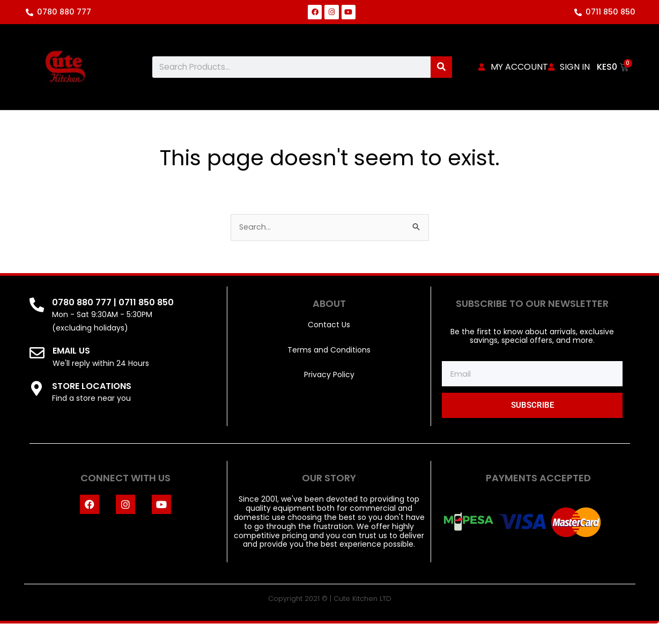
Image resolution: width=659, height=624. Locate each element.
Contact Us (329, 325)
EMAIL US (72, 351)
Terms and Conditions (329, 350)
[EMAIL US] (37, 354)
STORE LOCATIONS (93, 386)
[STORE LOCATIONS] (37, 389)
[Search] (441, 67)
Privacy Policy (329, 375)
